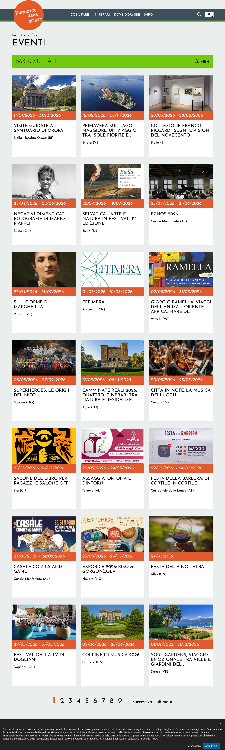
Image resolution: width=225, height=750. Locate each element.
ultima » (165, 702)
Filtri (204, 62)
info (150, 15)
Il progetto (61, 728)
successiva (142, 702)
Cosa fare (78, 15)
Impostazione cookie (155, 728)
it (209, 14)
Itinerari (101, 15)
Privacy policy (127, 728)
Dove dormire (128, 15)
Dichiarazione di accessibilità (93, 728)
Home (16, 35)
